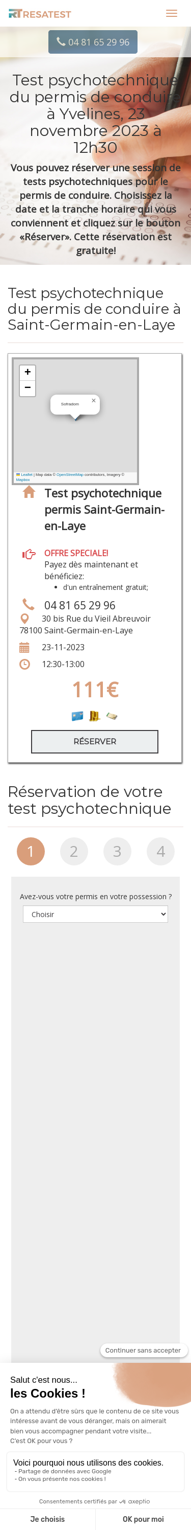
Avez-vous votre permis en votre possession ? (96, 896)
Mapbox (23, 479)
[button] (94, 401)
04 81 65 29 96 (93, 42)
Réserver (94, 741)
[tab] (30, 855)
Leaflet (24, 474)
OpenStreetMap (70, 474)
